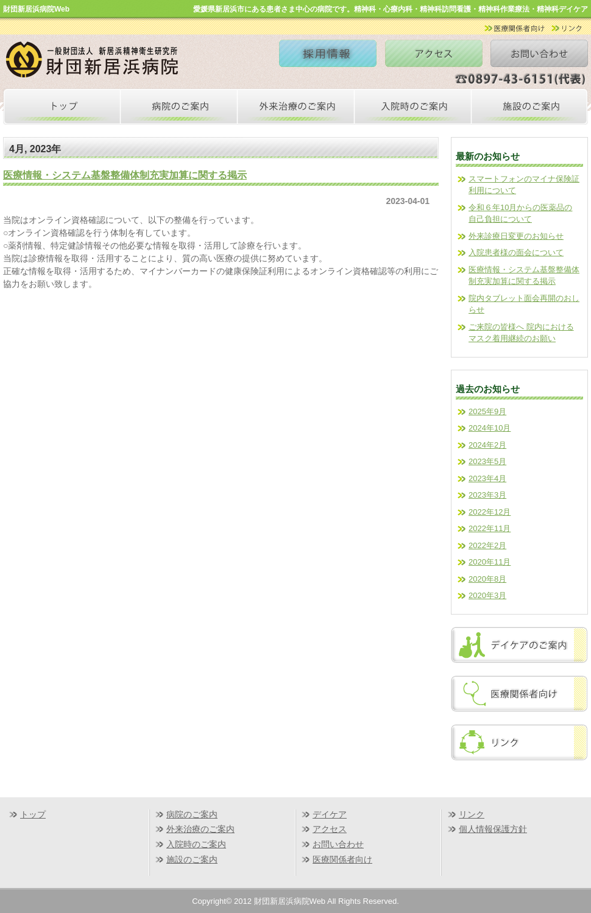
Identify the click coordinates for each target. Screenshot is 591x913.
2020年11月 (490, 561)
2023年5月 (487, 461)
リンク (471, 814)
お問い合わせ (338, 844)
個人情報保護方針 (493, 829)
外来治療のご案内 (200, 829)
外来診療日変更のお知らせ (516, 236)
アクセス (330, 829)
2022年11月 (490, 528)
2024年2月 (487, 444)
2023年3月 (487, 494)
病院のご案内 (192, 814)
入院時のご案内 (196, 844)
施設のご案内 (192, 859)
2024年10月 (490, 427)
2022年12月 (490, 511)
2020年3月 (487, 595)
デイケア (330, 814)
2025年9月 (487, 411)
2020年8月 (487, 578)
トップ (33, 814)
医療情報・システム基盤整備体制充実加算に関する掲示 (125, 174)
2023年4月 (487, 478)
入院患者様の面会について (516, 252)
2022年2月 (487, 545)
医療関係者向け (342, 859)
